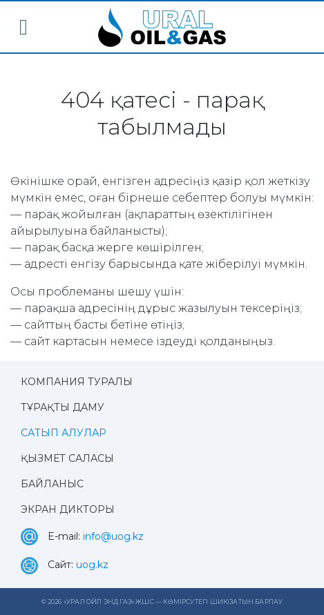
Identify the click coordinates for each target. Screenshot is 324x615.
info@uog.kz (113, 536)
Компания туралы (77, 381)
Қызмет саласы (67, 458)
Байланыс (52, 484)
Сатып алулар (63, 433)
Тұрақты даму (62, 407)
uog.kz (92, 564)
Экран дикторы (68, 509)
